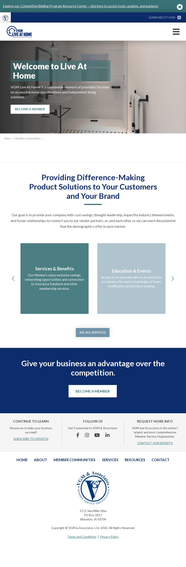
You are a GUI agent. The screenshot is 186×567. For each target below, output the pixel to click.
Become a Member (93, 391)
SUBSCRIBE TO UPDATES (30, 439)
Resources (135, 460)
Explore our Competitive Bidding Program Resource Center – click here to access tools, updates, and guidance (80, 6)
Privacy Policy (109, 537)
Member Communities (74, 460)
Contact (160, 460)
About (40, 460)
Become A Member (30, 109)
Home (22, 460)
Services (110, 460)
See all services (93, 332)
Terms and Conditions (81, 537)
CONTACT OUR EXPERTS (155, 443)
